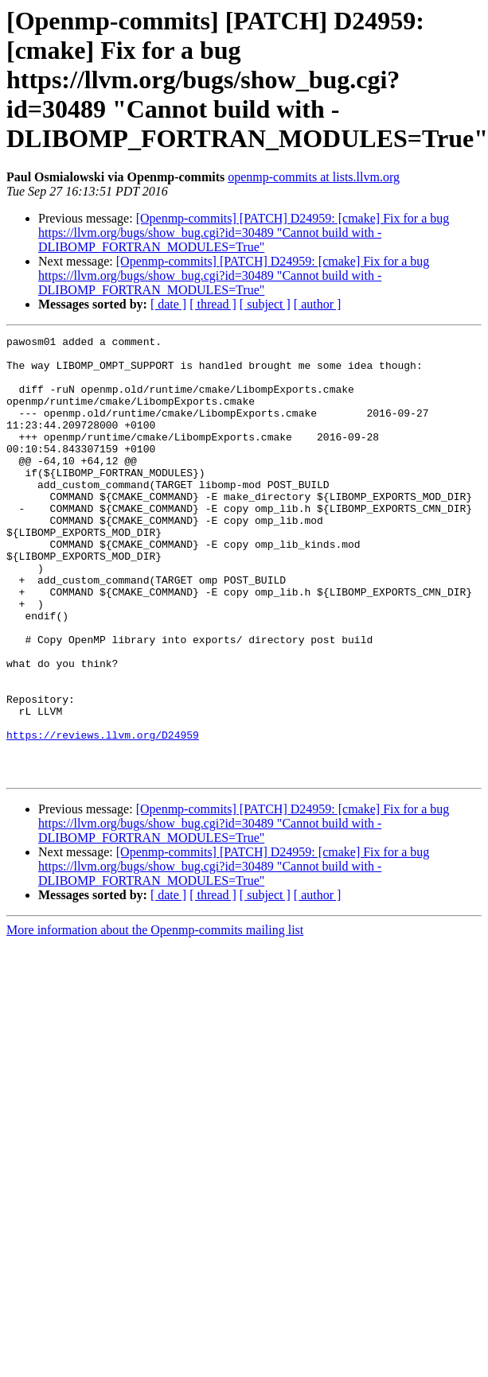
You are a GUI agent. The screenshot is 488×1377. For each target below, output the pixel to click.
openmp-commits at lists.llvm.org (314, 177)
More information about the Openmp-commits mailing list (154, 1018)
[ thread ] (212, 304)
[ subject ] (265, 304)
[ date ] (168, 304)
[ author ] (318, 304)
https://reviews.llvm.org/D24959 (102, 816)
